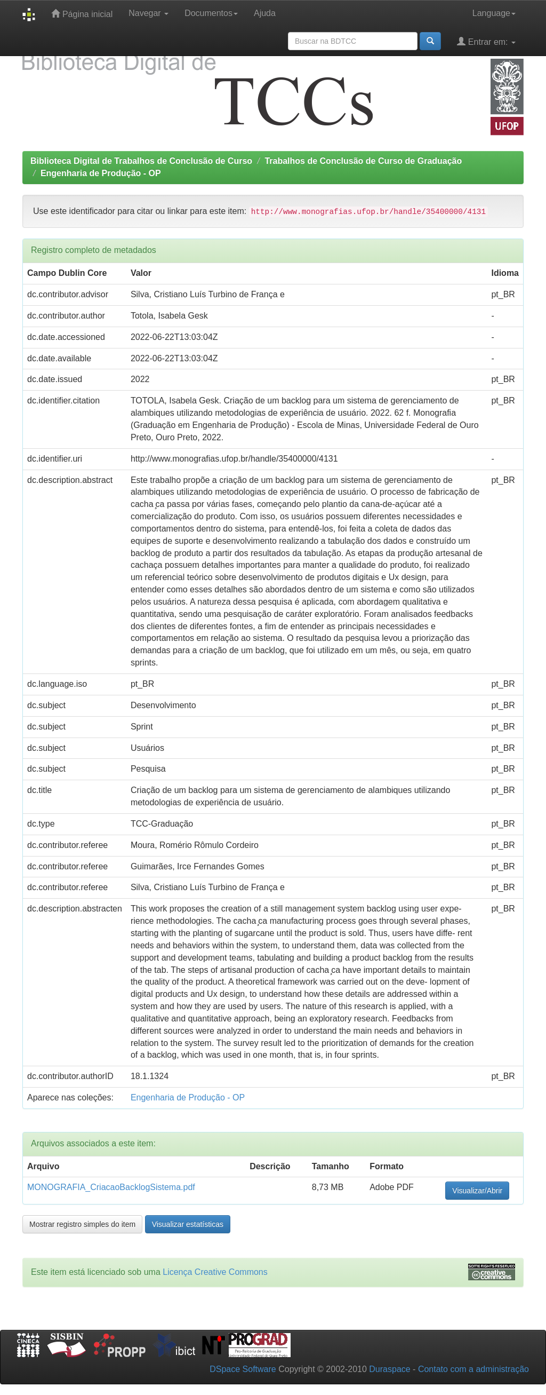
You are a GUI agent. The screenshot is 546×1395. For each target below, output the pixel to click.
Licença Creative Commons (215, 1272)
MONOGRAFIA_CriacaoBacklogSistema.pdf (111, 1187)
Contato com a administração (473, 1369)
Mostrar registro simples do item (82, 1224)
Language (494, 13)
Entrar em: (486, 41)
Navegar (148, 13)
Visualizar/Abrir (477, 1190)
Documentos (211, 13)
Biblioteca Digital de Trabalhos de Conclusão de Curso (141, 160)
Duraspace (389, 1369)
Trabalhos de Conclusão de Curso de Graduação (363, 160)
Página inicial (82, 14)
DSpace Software (243, 1369)
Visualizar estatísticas (187, 1224)
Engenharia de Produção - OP (101, 173)
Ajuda (265, 13)
